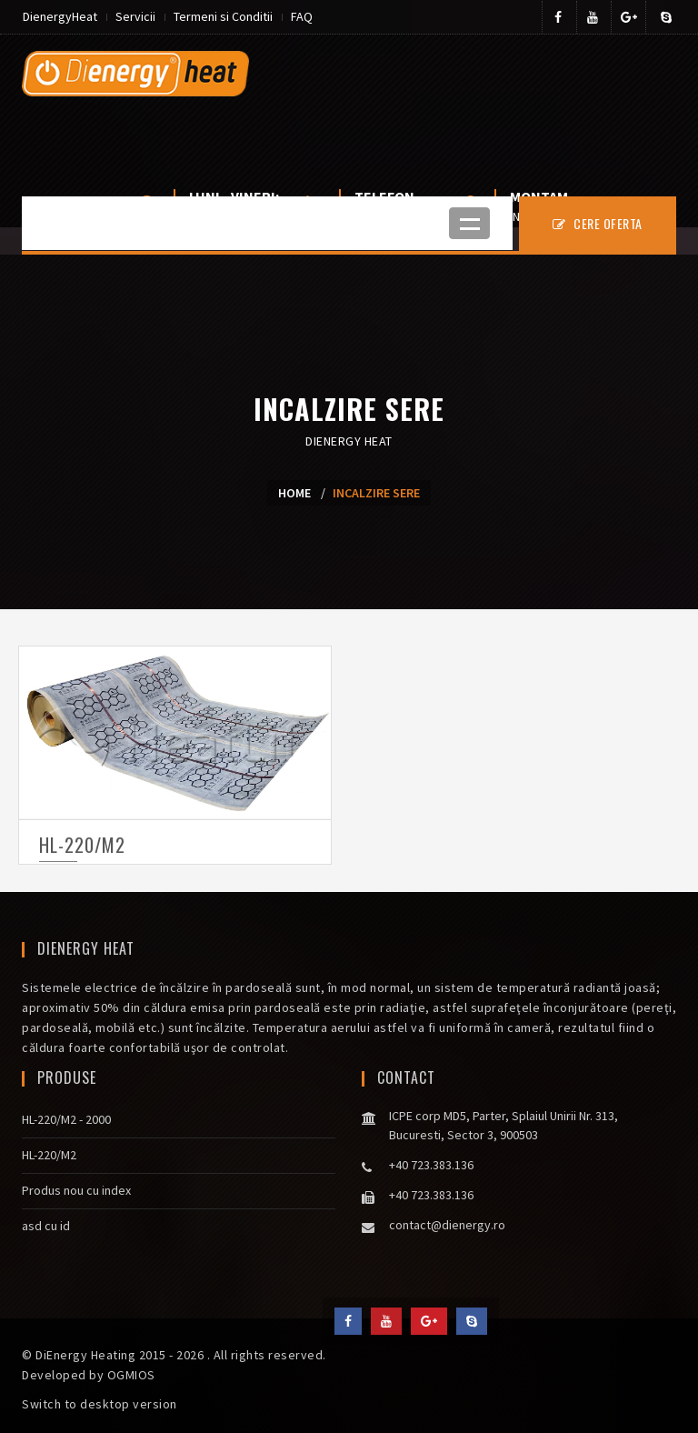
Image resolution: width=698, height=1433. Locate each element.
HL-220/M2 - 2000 (66, 1119)
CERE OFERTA (598, 223)
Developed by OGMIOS (88, 1375)
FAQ (302, 16)
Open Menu (469, 223)
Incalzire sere (376, 493)
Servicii (135, 16)
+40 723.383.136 (431, 1165)
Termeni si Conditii (223, 16)
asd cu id (46, 1226)
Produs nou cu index (76, 1190)
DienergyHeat (60, 16)
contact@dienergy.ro (447, 1225)
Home (294, 493)
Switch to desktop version (99, 1404)
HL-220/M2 (82, 844)
